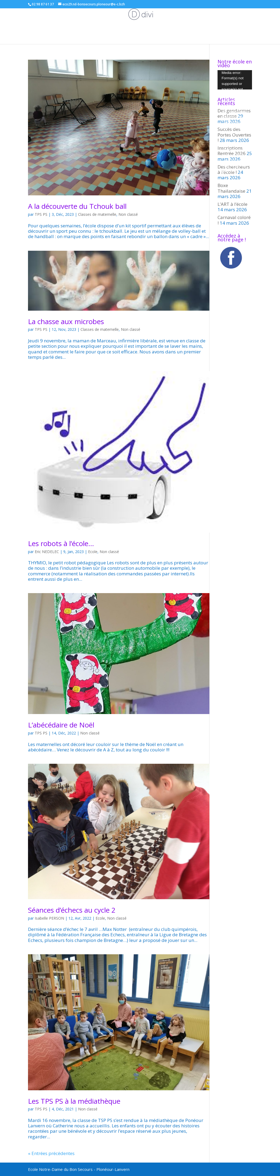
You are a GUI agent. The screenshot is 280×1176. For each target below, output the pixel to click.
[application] (235, 79)
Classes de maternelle (97, 214)
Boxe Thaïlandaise (231, 188)
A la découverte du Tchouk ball (77, 206)
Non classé (128, 214)
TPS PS (41, 214)
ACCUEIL (22, 20)
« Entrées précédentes (51, 1153)
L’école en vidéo (140, 33)
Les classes (44, 20)
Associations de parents (103, 20)
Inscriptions (247, 20)
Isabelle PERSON (49, 918)
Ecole (70, 20)
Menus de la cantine (180, 20)
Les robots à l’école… (61, 543)
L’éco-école (146, 20)
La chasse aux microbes (66, 321)
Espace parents (217, 20)
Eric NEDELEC (47, 551)
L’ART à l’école (232, 204)
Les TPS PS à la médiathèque (74, 1101)
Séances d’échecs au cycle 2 (72, 910)
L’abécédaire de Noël (61, 725)
